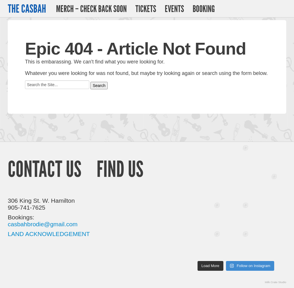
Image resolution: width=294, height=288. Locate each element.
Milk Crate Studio (275, 282)
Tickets (145, 8)
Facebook (281, 8)
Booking (204, 8)
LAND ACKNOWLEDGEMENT (49, 234)
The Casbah (27, 8)
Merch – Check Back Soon (91, 8)
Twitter (267, 8)
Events (174, 8)
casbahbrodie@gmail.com (43, 224)
